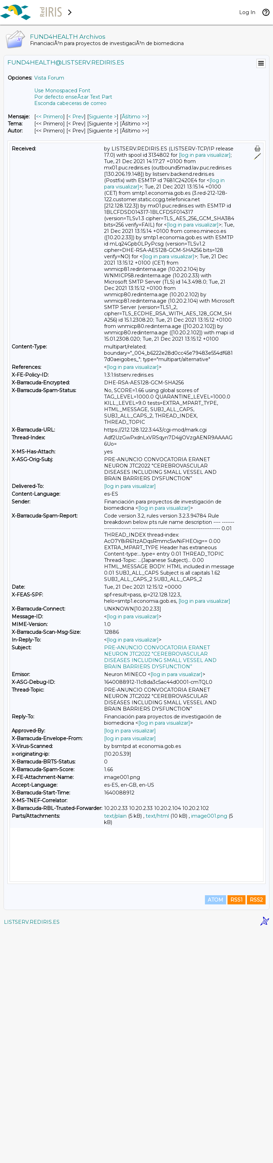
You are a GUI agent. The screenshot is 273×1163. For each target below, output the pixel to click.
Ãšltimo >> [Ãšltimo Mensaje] (134, 116)
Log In (247, 12)
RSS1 (236, 1132)
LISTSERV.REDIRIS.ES (32, 1154)
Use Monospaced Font (62, 90)
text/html (157, 816)
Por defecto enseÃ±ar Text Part (73, 97)
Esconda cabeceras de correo (70, 103)
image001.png (209, 816)
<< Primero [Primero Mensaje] (49, 116)
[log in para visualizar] (205, 155)
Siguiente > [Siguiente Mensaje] (103, 116)
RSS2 (256, 1132)
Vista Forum (49, 78)
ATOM (215, 1132)
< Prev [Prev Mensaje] (76, 116)
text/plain (115, 816)
